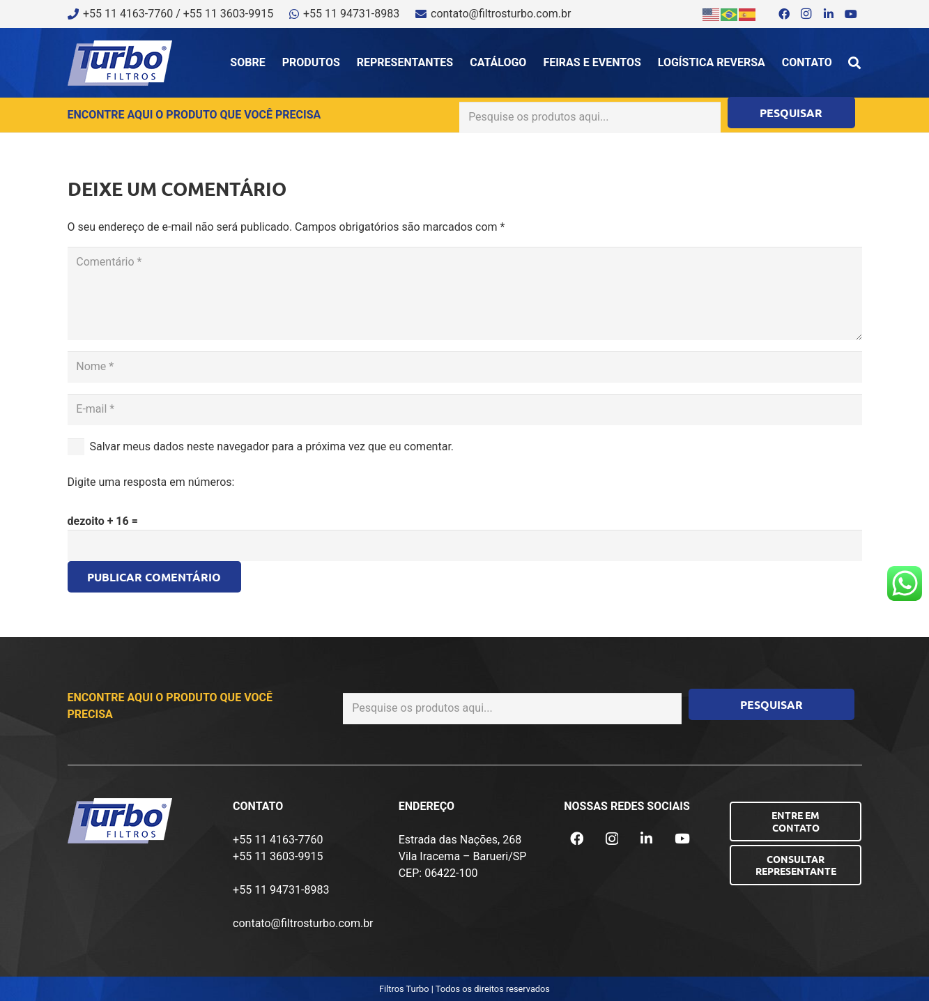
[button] (854, 62)
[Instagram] (806, 14)
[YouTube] (851, 14)
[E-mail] (465, 409)
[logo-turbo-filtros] (120, 63)
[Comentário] (465, 293)
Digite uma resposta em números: (151, 482)
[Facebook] (784, 14)
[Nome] (465, 367)
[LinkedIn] (828, 14)
